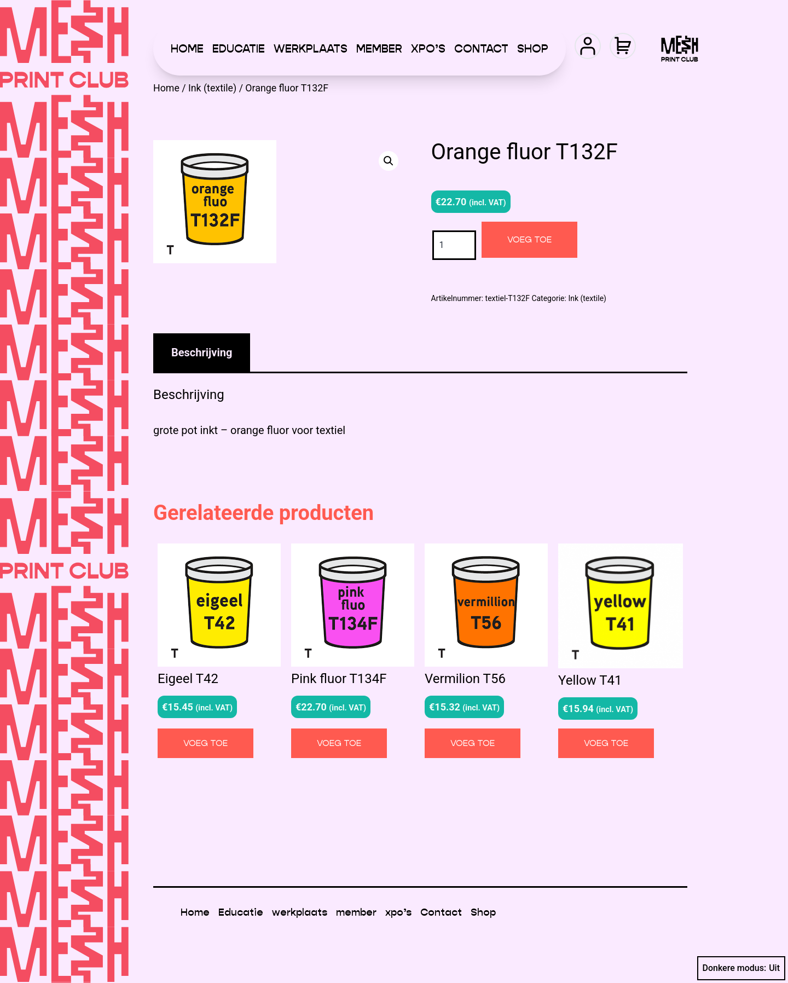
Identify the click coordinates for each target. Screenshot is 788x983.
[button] (388, 161)
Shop (532, 49)
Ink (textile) (212, 88)
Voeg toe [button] (205, 743)
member (379, 49)
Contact (481, 49)
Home (187, 49)
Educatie (238, 49)
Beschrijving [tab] (201, 352)
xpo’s (428, 49)
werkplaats (310, 49)
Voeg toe (529, 239)
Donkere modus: (741, 968)
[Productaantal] (454, 244)
